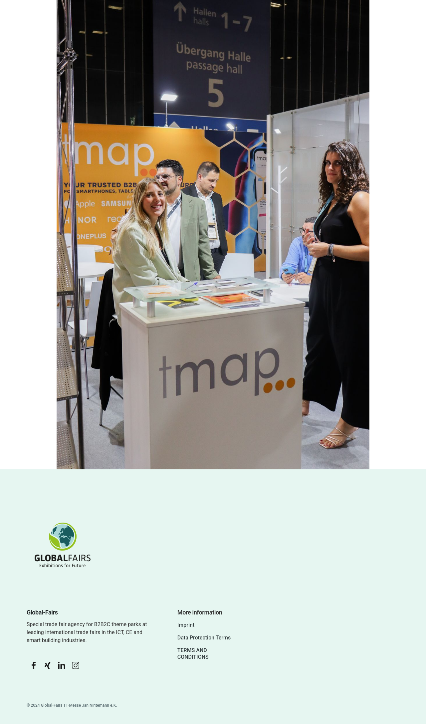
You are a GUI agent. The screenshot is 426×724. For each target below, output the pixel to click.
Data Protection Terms (204, 637)
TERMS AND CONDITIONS (193, 653)
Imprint (185, 625)
